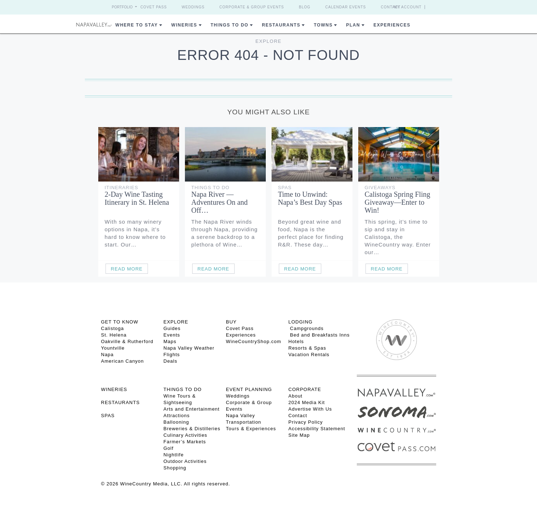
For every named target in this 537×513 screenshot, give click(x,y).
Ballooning (176, 422)
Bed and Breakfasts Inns (319, 335)
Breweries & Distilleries (192, 428)
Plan (353, 25)
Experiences (391, 25)
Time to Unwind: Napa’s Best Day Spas (310, 198)
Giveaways (380, 187)
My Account (408, 7)
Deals (170, 361)
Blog (304, 7)
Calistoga (112, 328)
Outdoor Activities (185, 461)
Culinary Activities (185, 435)
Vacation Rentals (308, 354)
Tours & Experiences (251, 428)
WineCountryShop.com (253, 341)
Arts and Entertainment (192, 409)
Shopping (175, 468)
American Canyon (122, 361)
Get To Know (120, 322)
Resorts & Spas (307, 348)
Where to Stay (136, 25)
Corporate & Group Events (251, 7)
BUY (231, 322)
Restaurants (281, 25)
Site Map (299, 435)
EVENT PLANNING (249, 389)
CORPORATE (304, 389)
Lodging (300, 322)
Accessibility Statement (316, 428)
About (295, 396)
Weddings (193, 7)
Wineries (184, 25)
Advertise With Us (310, 409)
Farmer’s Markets (185, 441)
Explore (269, 41)
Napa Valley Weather (189, 348)
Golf (169, 448)
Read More (127, 269)
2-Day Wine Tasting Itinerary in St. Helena (137, 198)
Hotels (296, 341)
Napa (107, 354)
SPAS (108, 415)
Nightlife (174, 454)
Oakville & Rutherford (127, 341)
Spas (285, 187)
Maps (170, 341)
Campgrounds (305, 328)
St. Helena (114, 335)
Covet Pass (153, 7)
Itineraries (122, 187)
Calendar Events (345, 7)
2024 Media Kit (306, 402)
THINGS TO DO (183, 389)
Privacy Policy (305, 422)
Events (172, 335)
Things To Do (229, 25)
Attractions (177, 415)
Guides (172, 328)
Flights (172, 354)
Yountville (113, 348)
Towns (323, 25)
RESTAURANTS (120, 402)
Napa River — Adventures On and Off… (219, 202)
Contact (391, 7)
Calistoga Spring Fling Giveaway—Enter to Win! (397, 202)
